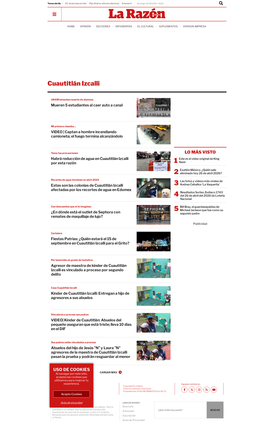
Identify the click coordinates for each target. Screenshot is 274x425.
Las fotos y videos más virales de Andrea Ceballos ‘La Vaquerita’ (201, 182)
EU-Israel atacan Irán (75, 3)
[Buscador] (221, 3)
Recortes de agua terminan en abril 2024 (75, 179)
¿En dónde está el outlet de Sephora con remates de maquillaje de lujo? (85, 214)
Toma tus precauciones (64, 153)
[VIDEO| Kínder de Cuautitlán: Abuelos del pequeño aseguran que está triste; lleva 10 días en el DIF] (154, 323)
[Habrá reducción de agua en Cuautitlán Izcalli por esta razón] (154, 161)
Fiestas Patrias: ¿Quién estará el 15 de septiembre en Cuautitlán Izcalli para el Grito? (90, 241)
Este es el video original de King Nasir (199, 160)
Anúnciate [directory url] (128, 410)
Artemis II (126, 3)
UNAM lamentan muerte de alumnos (72, 99)
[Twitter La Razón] (192, 390)
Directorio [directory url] (128, 406)
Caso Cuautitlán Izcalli (64, 287)
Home (71, 26)
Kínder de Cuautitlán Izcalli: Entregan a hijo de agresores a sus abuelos (90, 295)
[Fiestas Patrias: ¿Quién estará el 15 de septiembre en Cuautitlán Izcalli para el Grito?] (154, 241)
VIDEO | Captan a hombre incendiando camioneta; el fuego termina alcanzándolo (87, 134)
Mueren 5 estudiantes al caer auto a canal (87, 105)
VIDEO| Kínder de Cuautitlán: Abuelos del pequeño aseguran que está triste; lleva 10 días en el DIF (91, 324)
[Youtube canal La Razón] (214, 390)
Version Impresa (194, 26)
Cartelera (56, 233)
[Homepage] (137, 13)
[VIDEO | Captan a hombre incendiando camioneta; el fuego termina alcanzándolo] (154, 134)
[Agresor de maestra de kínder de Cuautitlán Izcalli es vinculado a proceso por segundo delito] (154, 268)
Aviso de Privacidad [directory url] (133, 420)
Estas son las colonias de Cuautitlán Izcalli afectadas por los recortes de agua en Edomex (91, 187)
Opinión (85, 26)
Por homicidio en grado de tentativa (72, 259)
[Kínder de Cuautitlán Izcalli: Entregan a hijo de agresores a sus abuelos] (154, 296)
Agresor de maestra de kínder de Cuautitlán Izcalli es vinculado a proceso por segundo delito (89, 269)
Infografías (124, 26)
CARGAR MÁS (111, 372)
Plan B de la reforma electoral (104, 3)
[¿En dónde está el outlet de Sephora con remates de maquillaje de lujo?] (154, 215)
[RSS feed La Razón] (206, 390)
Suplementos (168, 26)
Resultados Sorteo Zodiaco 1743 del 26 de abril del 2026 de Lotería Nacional (202, 196)
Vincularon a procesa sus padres (70, 314)
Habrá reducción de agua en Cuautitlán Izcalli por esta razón (89, 160)
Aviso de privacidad (71, 402)
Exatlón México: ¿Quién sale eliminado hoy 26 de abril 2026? (201, 171)
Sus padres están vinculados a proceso (73, 342)
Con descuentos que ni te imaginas (71, 206)
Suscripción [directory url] (129, 415)
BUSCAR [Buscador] (215, 410)
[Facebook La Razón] (184, 390)
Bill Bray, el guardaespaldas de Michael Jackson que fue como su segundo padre (201, 210)
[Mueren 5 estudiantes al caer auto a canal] (154, 108)
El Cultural (145, 26)
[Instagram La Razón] (199, 390)
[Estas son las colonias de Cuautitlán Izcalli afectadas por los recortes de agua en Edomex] (154, 188)
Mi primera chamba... (63, 126)
